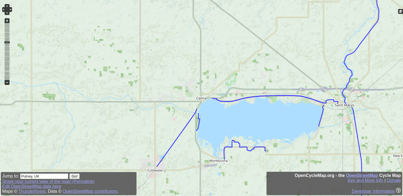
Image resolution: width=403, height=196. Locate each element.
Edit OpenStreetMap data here (31, 186)
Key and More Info (365, 180)
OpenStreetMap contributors (90, 191)
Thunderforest (32, 191)
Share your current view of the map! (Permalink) (48, 181)
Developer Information (373, 191)
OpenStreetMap (362, 175)
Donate (394, 180)
